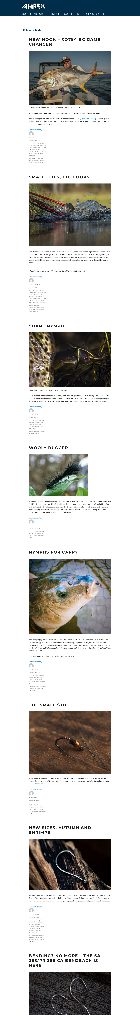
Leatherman (40, 309)
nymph (43, 431)
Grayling (35, 294)
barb (30, 143)
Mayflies (31, 426)
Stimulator (42, 811)
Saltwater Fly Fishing (35, 939)
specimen (32, 690)
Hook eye (32, 145)
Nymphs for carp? (53, 552)
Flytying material (34, 292)
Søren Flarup (33, 138)
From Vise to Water (94, 14)
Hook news (38, 145)
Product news (33, 928)
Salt (39, 928)
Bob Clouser (40, 935)
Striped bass (33, 932)
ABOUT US (26, 14)
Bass (34, 143)
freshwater (35, 686)
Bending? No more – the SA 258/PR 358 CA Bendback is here (65, 960)
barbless (35, 290)
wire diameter (41, 302)
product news (39, 162)
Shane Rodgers (34, 433)
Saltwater (32, 930)
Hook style (38, 679)
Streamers (36, 153)
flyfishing (32, 305)
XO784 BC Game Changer (87, 119)
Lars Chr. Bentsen (34, 284)
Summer (39, 681)
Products (39, 14)
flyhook (31, 937)
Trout (34, 302)
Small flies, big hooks (59, 177)
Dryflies (40, 290)
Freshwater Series (34, 307)
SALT (41, 937)
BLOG (66, 14)
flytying (37, 305)
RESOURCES (53, 14)
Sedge (36, 811)
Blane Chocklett (34, 160)
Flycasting (41, 675)
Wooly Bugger (48, 447)
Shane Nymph (46, 326)
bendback (32, 935)
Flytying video (39, 422)
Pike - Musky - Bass (38, 149)
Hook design (40, 143)
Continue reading (35, 130)
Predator (37, 151)
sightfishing (39, 688)
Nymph (34, 300)
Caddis (40, 803)
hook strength (37, 147)
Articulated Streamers (36, 158)
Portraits (31, 151)
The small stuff (50, 704)
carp (30, 686)
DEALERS (75, 14)
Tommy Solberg (34, 311)
